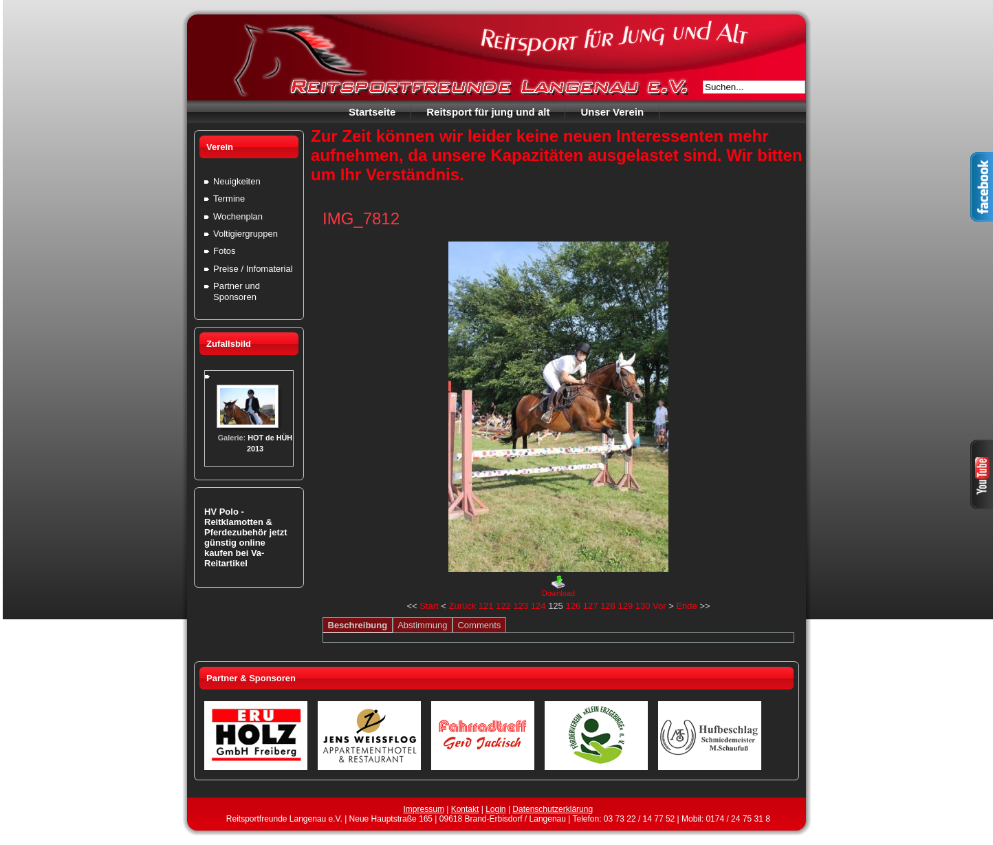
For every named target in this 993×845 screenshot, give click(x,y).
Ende (686, 606)
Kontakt (465, 809)
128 (607, 606)
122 (503, 606)
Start (428, 606)
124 (538, 606)
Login (495, 809)
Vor (659, 606)
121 (486, 606)
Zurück (462, 606)
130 (643, 606)
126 (572, 606)
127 (590, 606)
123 (520, 606)
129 (625, 606)
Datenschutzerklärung (552, 809)
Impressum (424, 809)
